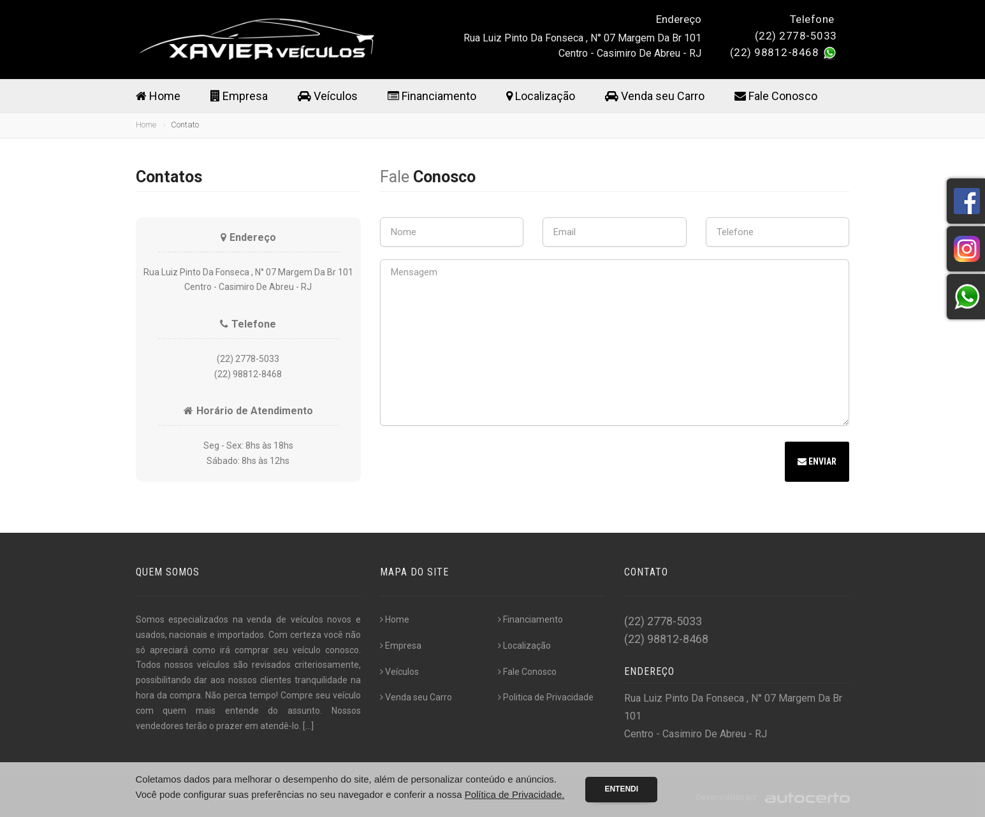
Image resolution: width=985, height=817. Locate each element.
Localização (540, 96)
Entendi (621, 788)
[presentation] (477, 463)
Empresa (239, 96)
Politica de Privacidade (546, 697)
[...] (308, 726)
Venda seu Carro (654, 96)
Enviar (817, 461)
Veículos (328, 96)
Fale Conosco (775, 96)
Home (158, 96)
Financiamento (432, 96)
